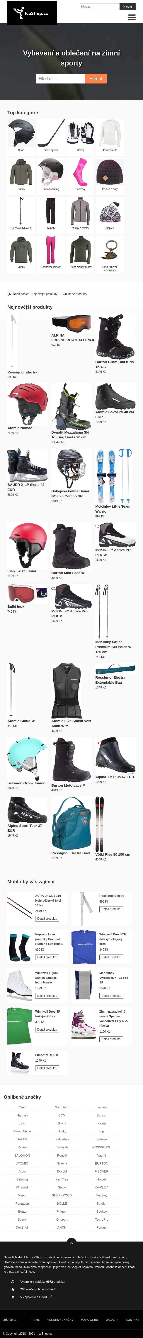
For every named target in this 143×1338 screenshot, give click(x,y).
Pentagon (22, 1203)
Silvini (62, 1123)
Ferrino (102, 1227)
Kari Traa (62, 1179)
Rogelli (62, 1155)
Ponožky (80, 189)
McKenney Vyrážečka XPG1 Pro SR (113, 977)
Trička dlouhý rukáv (80, 266)
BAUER (22, 1139)
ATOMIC (22, 1163)
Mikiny (21, 266)
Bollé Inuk (15, 607)
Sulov (62, 1187)
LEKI (22, 1123)
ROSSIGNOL (101, 1147)
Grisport (61, 1219)
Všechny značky (60, 1319)
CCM (62, 1115)
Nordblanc (62, 1107)
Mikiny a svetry (80, 228)
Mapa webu (89, 1319)
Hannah (22, 1115)
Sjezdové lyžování (21, 228)
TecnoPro (101, 1219)
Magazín (112, 1319)
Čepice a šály (110, 189)
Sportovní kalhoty (51, 266)
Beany (22, 1219)
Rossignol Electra (22, 372)
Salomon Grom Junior (26, 783)
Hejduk (102, 1179)
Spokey (101, 1211)
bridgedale (62, 1139)
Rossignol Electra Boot (70, 853)
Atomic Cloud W (21, 721)
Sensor (102, 1115)
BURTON (101, 1163)
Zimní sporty (51, 150)
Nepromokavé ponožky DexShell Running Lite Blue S (49, 939)
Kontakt (132, 1319)
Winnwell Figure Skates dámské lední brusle (46, 977)
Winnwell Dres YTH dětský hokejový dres (112, 939)
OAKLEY (101, 1187)
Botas (22, 1211)
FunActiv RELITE (47, 1055)
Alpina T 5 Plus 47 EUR (114, 777)
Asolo (22, 1171)
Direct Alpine (22, 1131)
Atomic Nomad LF (22, 428)
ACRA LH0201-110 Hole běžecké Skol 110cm (48, 900)
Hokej (80, 150)
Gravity (62, 1163)
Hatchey (101, 1195)
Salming (22, 1179)
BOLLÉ (62, 1203)
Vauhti (101, 1155)
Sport (21, 150)
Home (35, 1319)
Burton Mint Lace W (68, 573)
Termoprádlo (110, 150)
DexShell (22, 1227)
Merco (22, 1195)
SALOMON (22, 1155)
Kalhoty (51, 228)
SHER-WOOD (62, 1195)
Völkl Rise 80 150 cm (112, 854)
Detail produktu (47, 918)
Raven (22, 1147)
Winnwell (22, 1187)
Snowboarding (50, 189)
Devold (62, 1171)
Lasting (102, 1107)
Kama (102, 1123)
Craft (22, 1107)
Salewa (101, 1139)
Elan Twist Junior (21, 571)
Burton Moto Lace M (68, 785)
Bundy (21, 189)
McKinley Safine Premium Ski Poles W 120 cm (113, 647)
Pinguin (62, 1211)
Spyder (102, 1203)
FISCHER (102, 1171)
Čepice (110, 228)
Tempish (62, 1147)
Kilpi (102, 1131)
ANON (61, 1227)
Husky (61, 1131)
